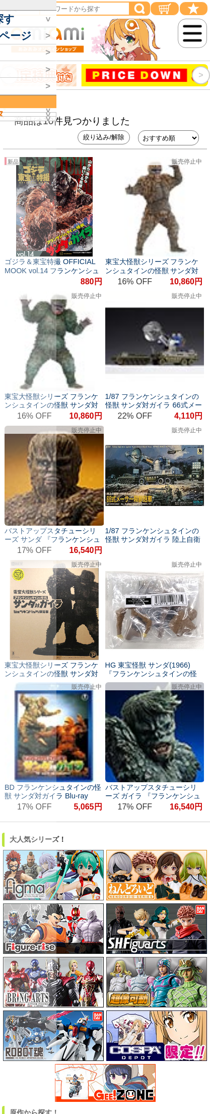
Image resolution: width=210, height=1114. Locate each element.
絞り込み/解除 (103, 137)
